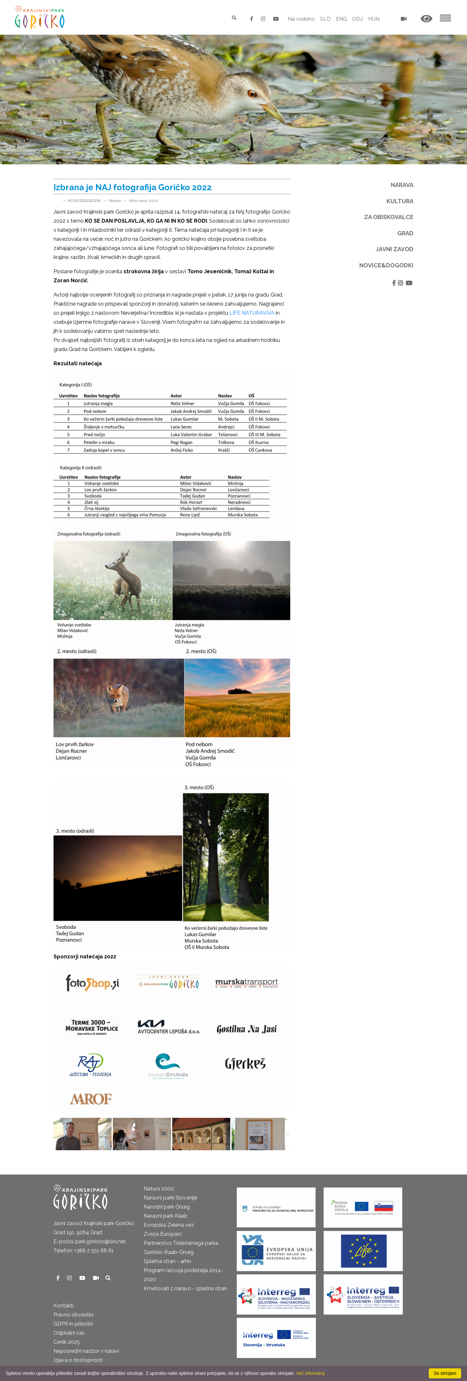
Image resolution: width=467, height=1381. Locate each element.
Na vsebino (301, 19)
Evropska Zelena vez (169, 1225)
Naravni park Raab (165, 1216)
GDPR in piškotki (73, 1324)
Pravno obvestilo (74, 1315)
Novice (115, 200)
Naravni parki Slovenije (170, 1198)
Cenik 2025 (67, 1342)
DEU (357, 19)
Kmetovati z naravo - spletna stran (185, 1288)
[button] (426, 19)
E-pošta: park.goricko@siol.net (90, 1241)
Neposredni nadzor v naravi (86, 1351)
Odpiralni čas (69, 1333)
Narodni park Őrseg (167, 1207)
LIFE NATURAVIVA (251, 313)
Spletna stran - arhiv (168, 1261)
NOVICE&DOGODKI (84, 200)
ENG (341, 19)
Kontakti (64, 1306)
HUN (373, 19)
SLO (325, 19)
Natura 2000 (159, 1189)
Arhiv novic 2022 (143, 200)
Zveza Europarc (163, 1234)
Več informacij (310, 1373)
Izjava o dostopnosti (78, 1360)
